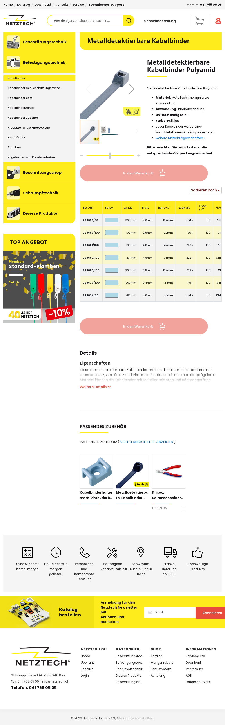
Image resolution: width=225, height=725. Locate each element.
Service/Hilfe (195, 656)
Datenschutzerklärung (200, 682)
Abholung (158, 676)
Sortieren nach (204, 190)
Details (88, 353)
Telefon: (203, 4)
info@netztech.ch (55, 681)
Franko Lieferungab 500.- (169, 569)
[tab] (88, 355)
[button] (131, 89)
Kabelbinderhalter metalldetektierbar (96, 495)
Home (8, 4)
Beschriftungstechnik (130, 656)
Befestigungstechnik (130, 663)
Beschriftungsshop (130, 682)
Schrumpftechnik (129, 669)
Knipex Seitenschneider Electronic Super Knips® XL (166, 495)
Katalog (23, 4)
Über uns (87, 663)
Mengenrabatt (162, 663)
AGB (189, 676)
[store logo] (25, 20)
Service (78, 4)
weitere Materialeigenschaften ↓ (181, 138)
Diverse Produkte (129, 676)
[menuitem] (39, 42)
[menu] (39, 127)
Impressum (194, 669)
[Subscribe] (198, 612)
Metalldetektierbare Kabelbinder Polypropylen (132, 495)
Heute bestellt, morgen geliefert (55, 569)
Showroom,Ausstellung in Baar (141, 569)
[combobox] (90, 20)
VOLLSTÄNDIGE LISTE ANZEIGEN (146, 442)
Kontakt (61, 4)
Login (85, 676)
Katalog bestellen (70, 612)
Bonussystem (161, 669)
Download (42, 4)
